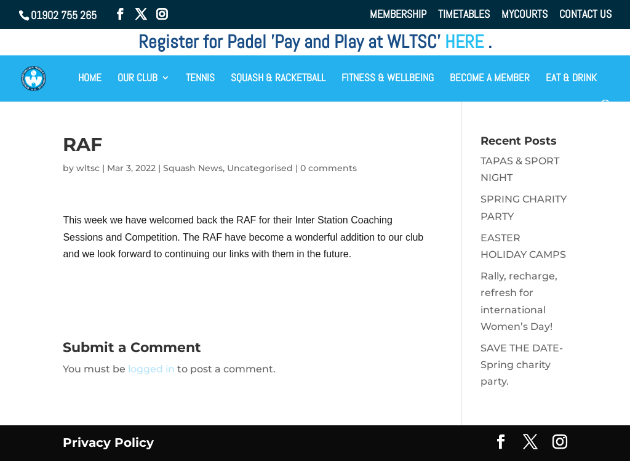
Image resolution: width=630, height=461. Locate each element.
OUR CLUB (138, 78)
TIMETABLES (464, 15)
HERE (466, 42)
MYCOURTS (524, 15)
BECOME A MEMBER (490, 78)
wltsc (88, 168)
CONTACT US (585, 15)
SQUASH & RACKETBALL (278, 78)
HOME (90, 78)
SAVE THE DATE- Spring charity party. (521, 364)
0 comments (328, 168)
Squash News (193, 168)
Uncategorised (260, 168)
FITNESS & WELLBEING (387, 78)
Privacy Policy (108, 442)
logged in (151, 369)
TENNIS (200, 78)
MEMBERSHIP (398, 15)
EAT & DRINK (571, 78)
